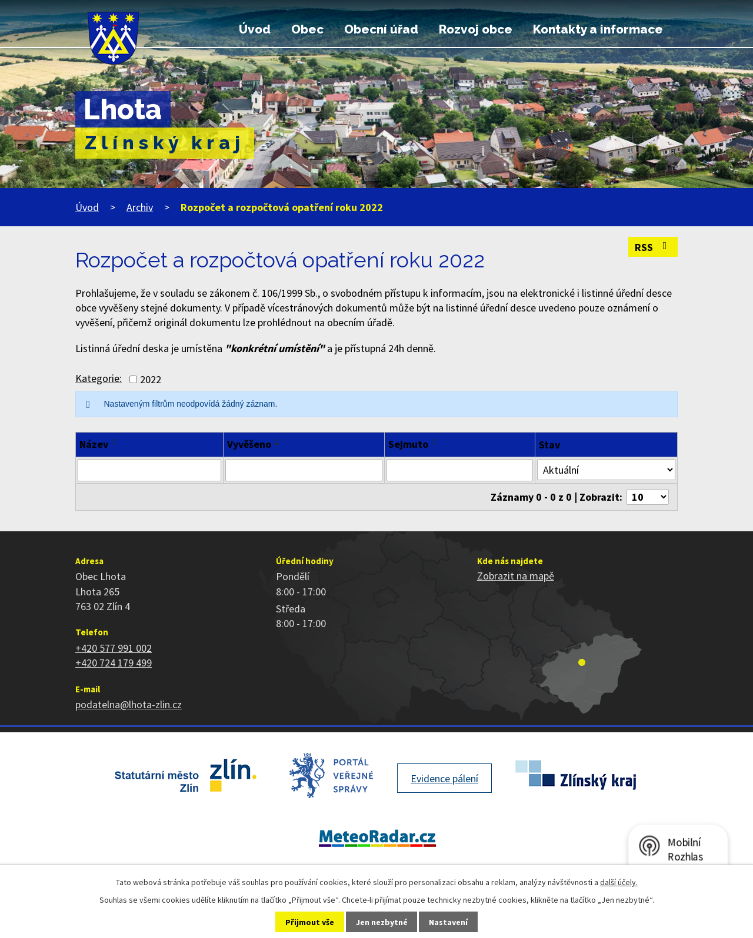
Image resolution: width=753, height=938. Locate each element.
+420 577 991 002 (113, 648)
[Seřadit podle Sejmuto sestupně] (434, 444)
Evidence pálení (444, 778)
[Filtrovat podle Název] (149, 470)
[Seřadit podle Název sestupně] (114, 444)
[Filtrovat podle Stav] (606, 469)
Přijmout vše (309, 922)
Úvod (255, 29)
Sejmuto (408, 444)
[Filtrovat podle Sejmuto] (460, 470)
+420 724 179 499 (113, 662)
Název (93, 444)
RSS (653, 247)
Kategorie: (98, 378)
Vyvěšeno (249, 444)
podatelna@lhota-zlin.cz (128, 704)
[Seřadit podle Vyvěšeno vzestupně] (277, 439)
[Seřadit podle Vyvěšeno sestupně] (277, 444)
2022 (150, 379)
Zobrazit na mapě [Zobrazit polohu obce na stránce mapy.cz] (515, 575)
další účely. (619, 882)
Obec (307, 29)
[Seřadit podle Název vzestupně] (114, 439)
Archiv (139, 207)
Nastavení (448, 922)
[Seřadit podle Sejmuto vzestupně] (434, 439)
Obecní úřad (381, 29)
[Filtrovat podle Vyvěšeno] (303, 470)
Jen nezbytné (382, 922)
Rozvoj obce (475, 29)
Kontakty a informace (598, 29)
